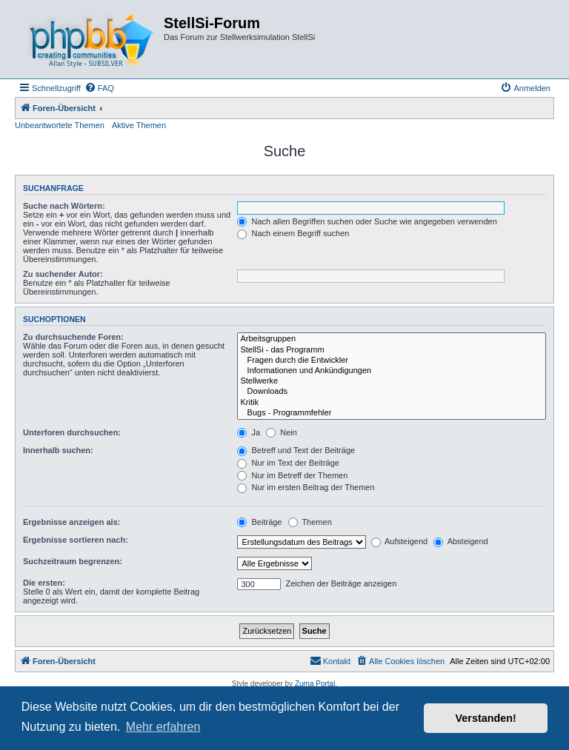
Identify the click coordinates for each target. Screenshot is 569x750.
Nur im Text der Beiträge (288, 462)
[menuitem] (99, 88)
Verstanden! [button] (486, 718)
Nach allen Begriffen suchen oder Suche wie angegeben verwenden (366, 221)
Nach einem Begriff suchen (293, 233)
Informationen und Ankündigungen (392, 371)
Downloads (392, 391)
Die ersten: (44, 582)
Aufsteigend (399, 541)
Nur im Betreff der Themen (292, 475)
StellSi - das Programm (392, 350)
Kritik (392, 403)
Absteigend (460, 541)
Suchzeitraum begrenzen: (72, 561)
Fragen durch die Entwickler (392, 360)
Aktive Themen (139, 125)
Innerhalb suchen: (58, 450)
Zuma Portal (315, 684)
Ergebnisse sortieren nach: (75, 539)
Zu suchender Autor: (63, 273)
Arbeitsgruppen (392, 339)
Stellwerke (392, 381)
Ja (248, 432)
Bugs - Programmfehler (392, 413)
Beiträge (259, 522)
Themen (310, 522)
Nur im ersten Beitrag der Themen (305, 487)
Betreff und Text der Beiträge (296, 450)
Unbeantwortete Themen (59, 125)
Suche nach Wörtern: (64, 205)
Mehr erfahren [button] (163, 726)
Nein (281, 432)
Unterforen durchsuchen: (72, 432)
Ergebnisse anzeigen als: (71, 522)
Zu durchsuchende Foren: (73, 336)
